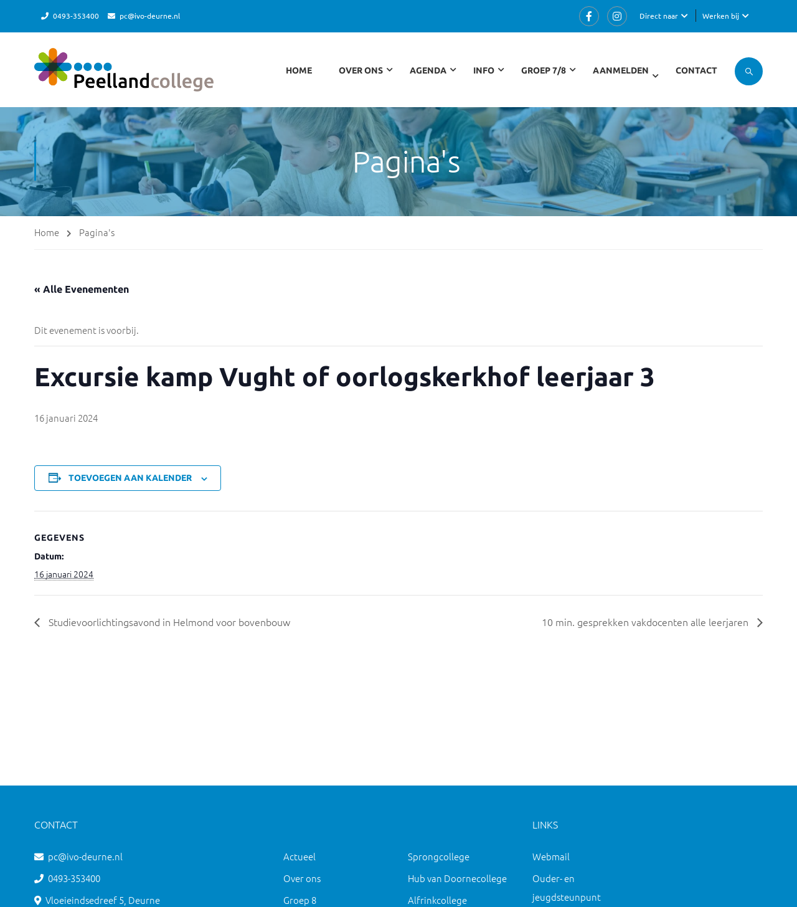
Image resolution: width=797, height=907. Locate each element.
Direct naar (658, 16)
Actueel (299, 856)
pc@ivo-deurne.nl (150, 16)
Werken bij (720, 16)
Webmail (551, 856)
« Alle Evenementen (81, 289)
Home (299, 70)
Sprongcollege (438, 856)
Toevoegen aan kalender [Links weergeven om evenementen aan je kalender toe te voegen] (130, 478)
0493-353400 (76, 16)
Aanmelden (621, 70)
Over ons (302, 878)
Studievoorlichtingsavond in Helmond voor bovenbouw (168, 622)
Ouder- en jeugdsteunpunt (566, 887)
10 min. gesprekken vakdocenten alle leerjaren (646, 622)
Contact (696, 70)
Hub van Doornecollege (457, 878)
